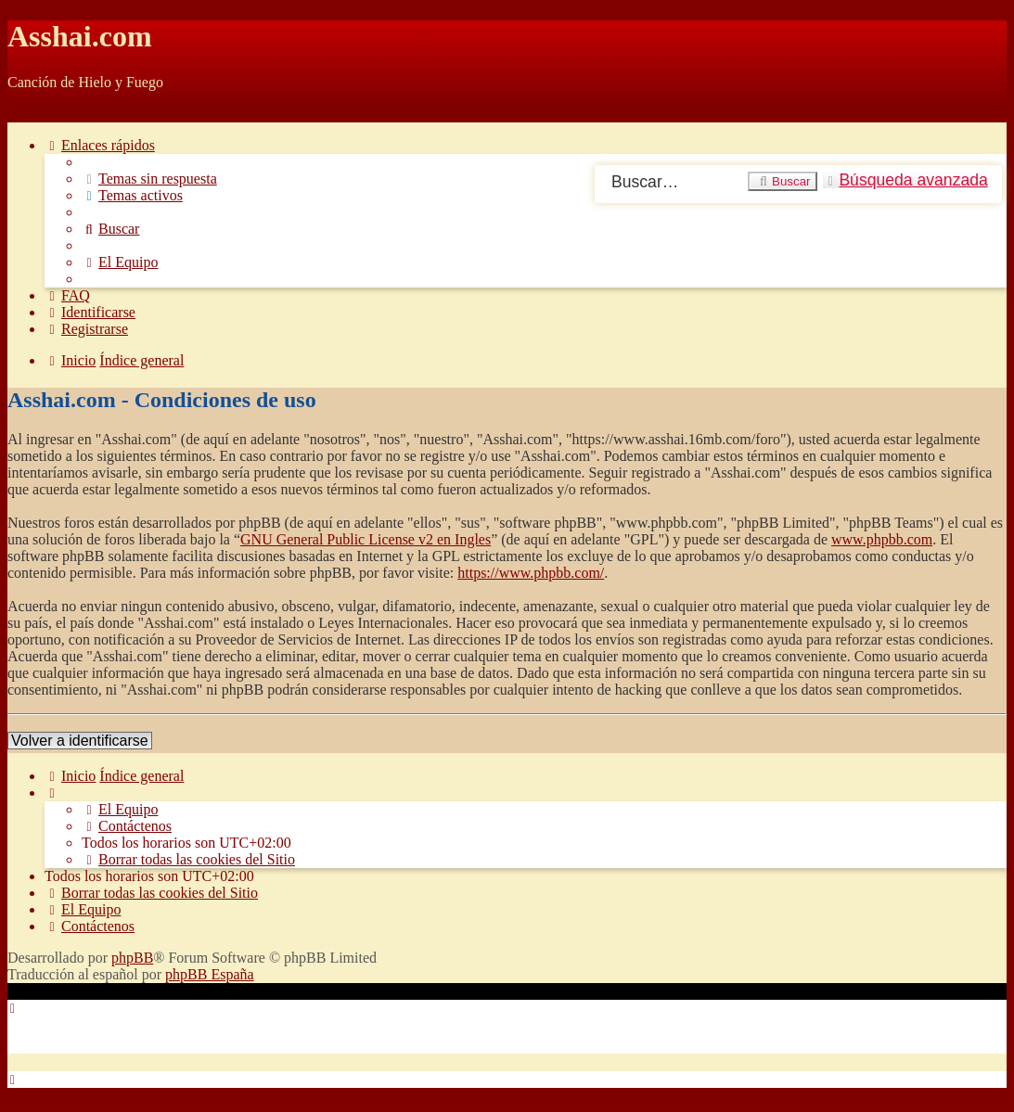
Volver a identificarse (79, 740)
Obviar (27, 113)
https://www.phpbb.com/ (530, 573)
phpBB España (209, 974)
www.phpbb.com (881, 539)
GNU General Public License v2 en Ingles (365, 539)
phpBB (132, 957)
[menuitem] (149, 178)
